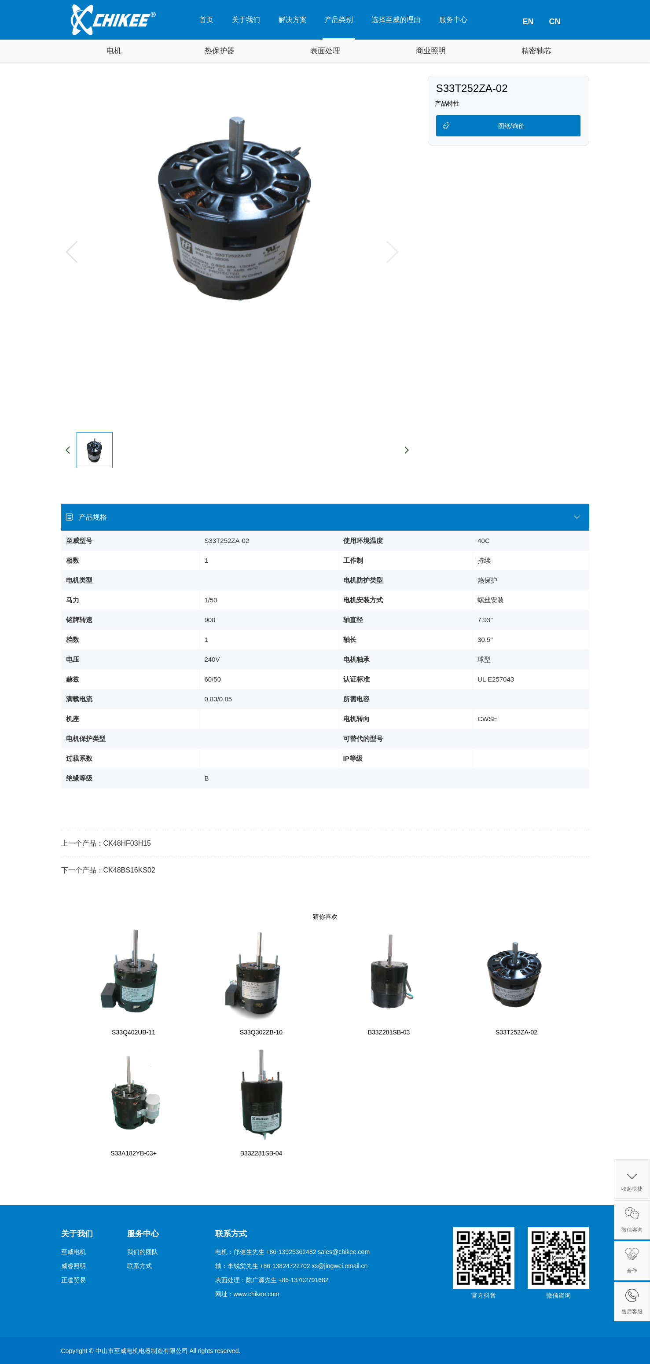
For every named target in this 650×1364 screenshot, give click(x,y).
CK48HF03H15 (127, 843)
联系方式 (139, 1265)
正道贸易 (73, 1279)
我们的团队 (142, 1251)
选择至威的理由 (396, 19)
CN (555, 21)
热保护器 (220, 51)
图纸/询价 (511, 125)
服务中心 (453, 19)
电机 (113, 51)
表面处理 (325, 51)
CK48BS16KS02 (129, 870)
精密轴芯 (536, 51)
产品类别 (339, 19)
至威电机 (73, 1251)
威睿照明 (73, 1265)
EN (527, 21)
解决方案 (293, 19)
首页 (206, 19)
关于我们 (246, 19)
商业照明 (431, 51)
